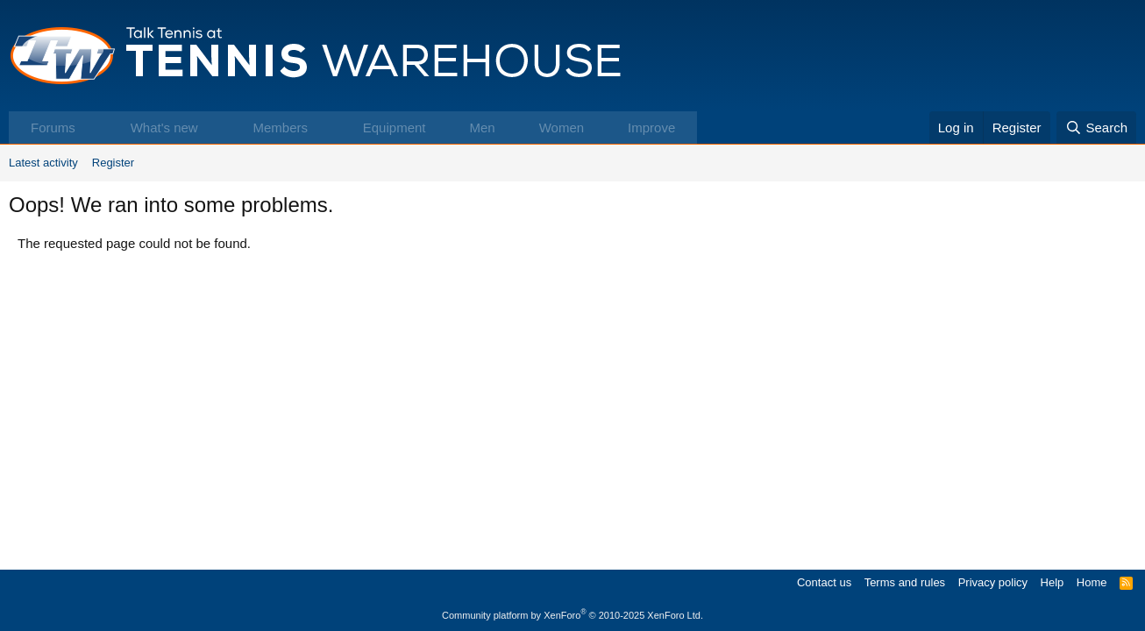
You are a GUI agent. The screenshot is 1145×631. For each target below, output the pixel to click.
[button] (93, 127)
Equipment (394, 127)
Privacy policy (993, 582)
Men (481, 127)
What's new (164, 127)
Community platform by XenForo (572, 615)
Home (1092, 582)
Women (561, 127)
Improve (651, 127)
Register (113, 162)
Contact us (824, 582)
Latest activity (43, 162)
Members (280, 127)
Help (1052, 582)
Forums (53, 127)
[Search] (1096, 127)
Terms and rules (904, 582)
